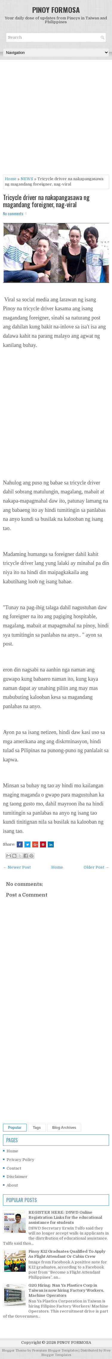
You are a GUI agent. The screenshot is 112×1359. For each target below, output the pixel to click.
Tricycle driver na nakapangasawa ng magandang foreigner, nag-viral (46, 201)
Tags (37, 1128)
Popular (15, 1128)
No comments (13, 213)
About (12, 1185)
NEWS (27, 179)
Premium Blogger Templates (55, 1350)
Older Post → (96, 867)
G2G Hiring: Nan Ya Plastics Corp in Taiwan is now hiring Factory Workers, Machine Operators (66, 1290)
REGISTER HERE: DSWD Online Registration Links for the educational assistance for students (65, 1217)
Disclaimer (17, 1176)
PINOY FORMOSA (56, 9)
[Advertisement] (56, 118)
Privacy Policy (20, 1159)
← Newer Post (17, 867)
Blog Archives (64, 1128)
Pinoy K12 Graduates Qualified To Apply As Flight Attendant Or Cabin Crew (66, 1254)
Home (10, 179)
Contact (14, 1168)
